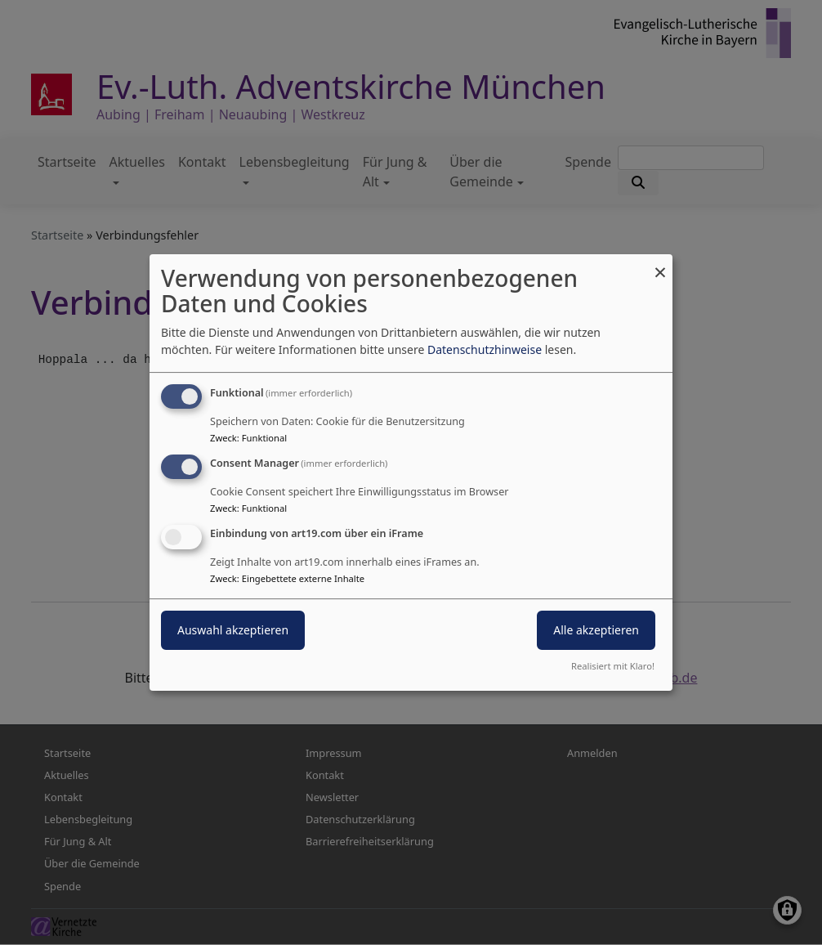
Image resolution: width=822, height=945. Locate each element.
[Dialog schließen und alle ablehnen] (660, 264)
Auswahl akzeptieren (232, 630)
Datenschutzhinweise (484, 349)
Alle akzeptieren (596, 630)
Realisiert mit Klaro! (612, 666)
